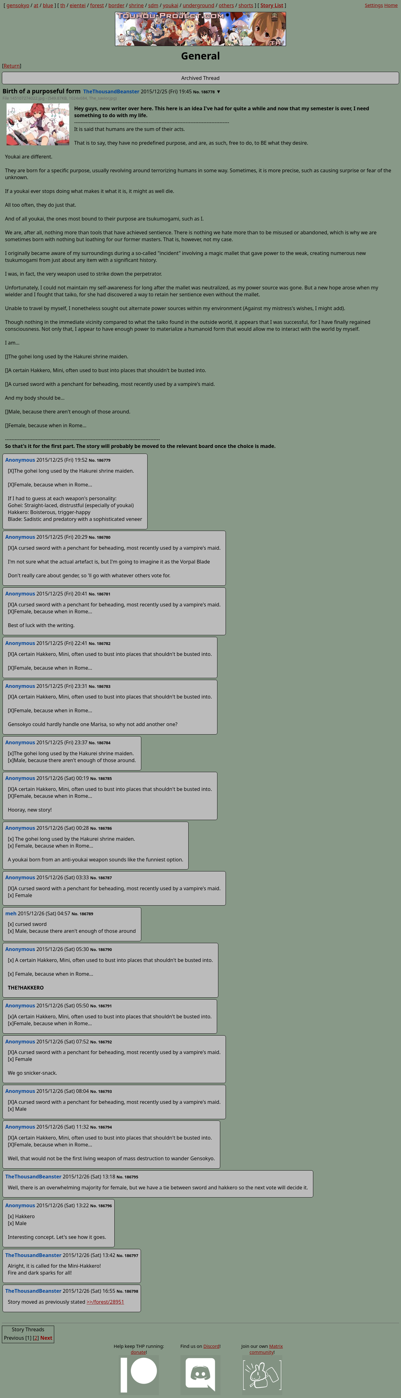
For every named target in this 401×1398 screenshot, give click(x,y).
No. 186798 (127, 1291)
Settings (374, 5)
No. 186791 (101, 1006)
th (62, 5)
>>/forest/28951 (105, 1301)
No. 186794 (101, 1127)
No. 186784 (99, 743)
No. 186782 (99, 643)
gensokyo (18, 5)
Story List (271, 5)
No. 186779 (99, 460)
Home (391, 5)
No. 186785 (101, 778)
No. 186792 (101, 1042)
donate (138, 1352)
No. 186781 (99, 594)
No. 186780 (99, 537)
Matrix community (266, 1349)
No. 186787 (101, 878)
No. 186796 (101, 1205)
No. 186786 (101, 828)
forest (97, 5)
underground (198, 5)
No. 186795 (127, 1177)
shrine (136, 5)
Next (46, 1337)
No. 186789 (82, 914)
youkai (170, 5)
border (116, 5)
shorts (245, 5)
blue (48, 5)
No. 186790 (101, 949)
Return (12, 65)
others (226, 5)
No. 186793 (101, 1091)
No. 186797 (127, 1255)
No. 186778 (204, 92)
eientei (78, 5)
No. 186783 (99, 686)
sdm (153, 5)
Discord (211, 1346)
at (36, 5)
